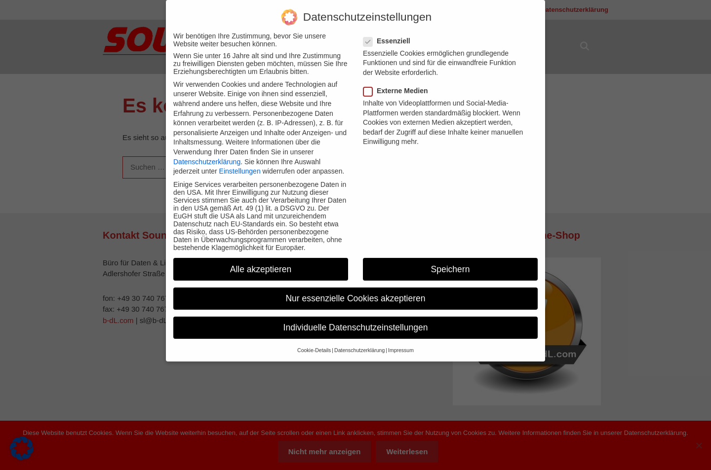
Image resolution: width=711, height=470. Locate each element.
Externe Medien (398, 83)
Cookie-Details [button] (314, 343)
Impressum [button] (401, 343)
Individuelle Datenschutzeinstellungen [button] (355, 320)
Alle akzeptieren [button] (261, 262)
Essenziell (390, 33)
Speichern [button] (450, 262)
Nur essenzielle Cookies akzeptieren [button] (355, 291)
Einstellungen (240, 164)
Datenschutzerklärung (206, 154)
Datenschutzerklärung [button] (359, 343)
